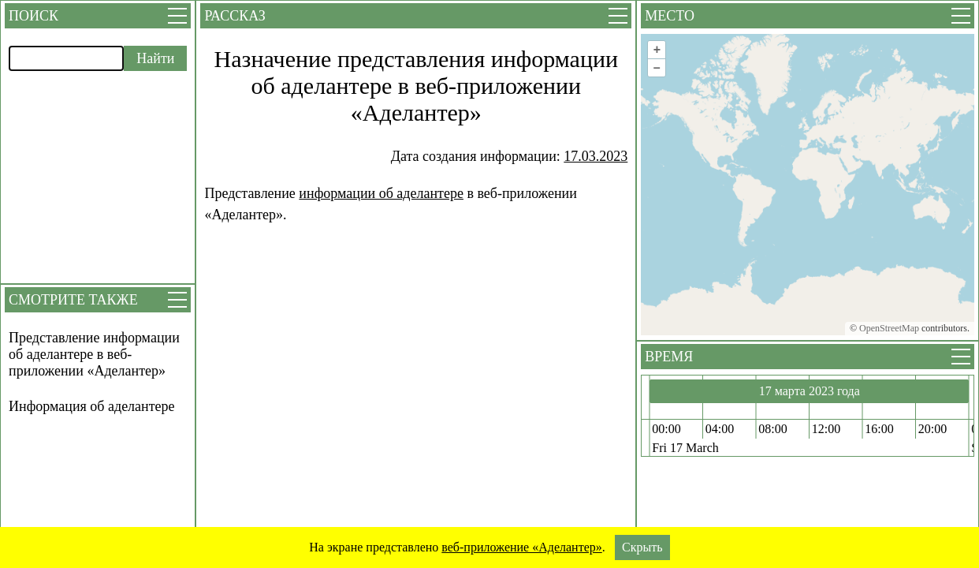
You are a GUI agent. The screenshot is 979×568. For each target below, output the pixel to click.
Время (669, 356)
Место (669, 16)
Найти (155, 58)
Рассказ (234, 16)
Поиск (33, 16)
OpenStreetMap (889, 328)
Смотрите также (73, 300)
